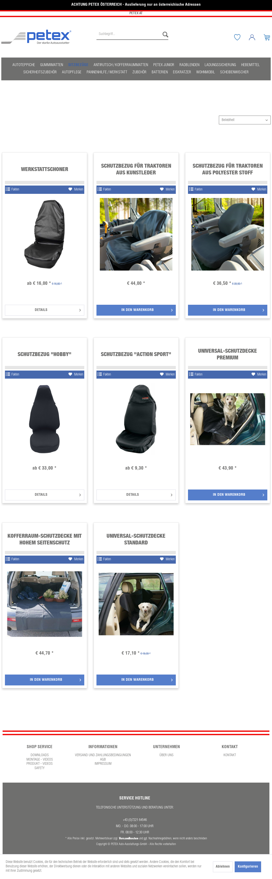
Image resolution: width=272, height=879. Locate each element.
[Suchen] (164, 35)
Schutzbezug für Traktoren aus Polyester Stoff (228, 169)
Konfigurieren (248, 867)
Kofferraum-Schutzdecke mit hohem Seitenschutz (45, 539)
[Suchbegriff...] (132, 35)
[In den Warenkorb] (136, 310)
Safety (39, 768)
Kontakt (230, 755)
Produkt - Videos (39, 764)
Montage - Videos (39, 760)
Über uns (166, 755)
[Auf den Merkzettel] (75, 190)
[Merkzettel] (241, 37)
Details (58, 309)
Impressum (103, 764)
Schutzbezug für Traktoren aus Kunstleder (136, 169)
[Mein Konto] (256, 37)
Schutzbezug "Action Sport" (136, 354)
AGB (103, 760)
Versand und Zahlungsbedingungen (103, 755)
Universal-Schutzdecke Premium (227, 354)
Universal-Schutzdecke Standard (136, 539)
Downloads (40, 755)
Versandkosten (128, 838)
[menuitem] (132, 37)
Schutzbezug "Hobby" (44, 354)
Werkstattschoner (44, 169)
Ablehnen (223, 867)
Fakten (12, 190)
